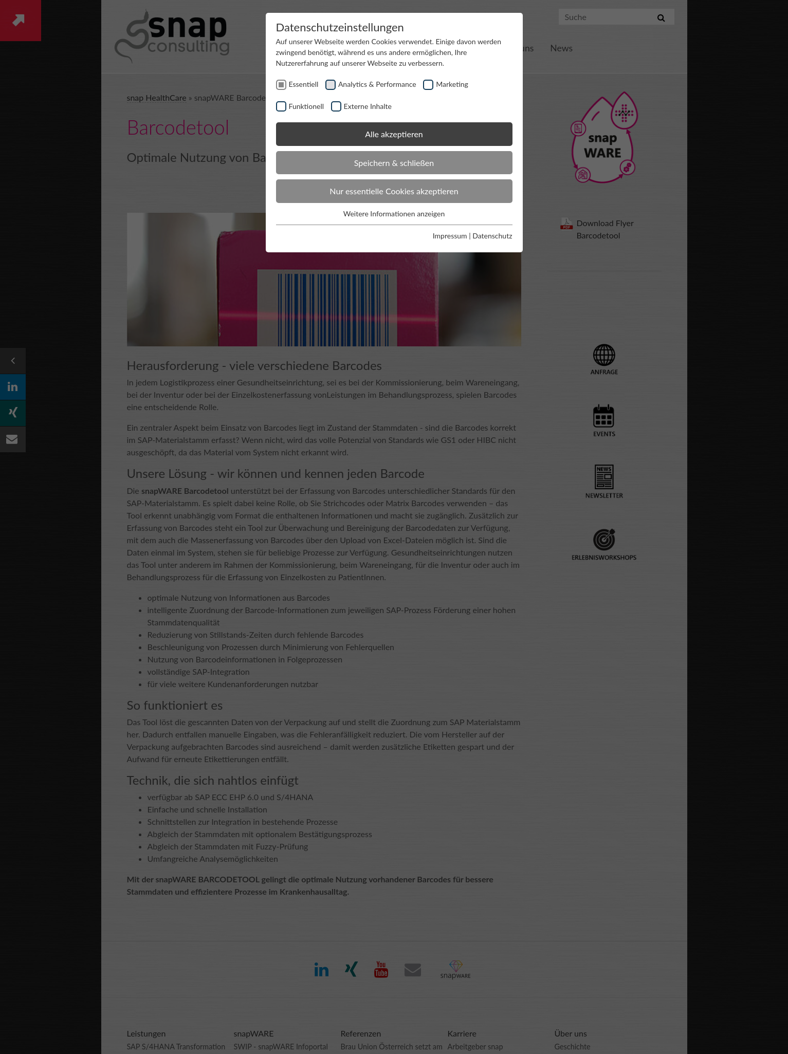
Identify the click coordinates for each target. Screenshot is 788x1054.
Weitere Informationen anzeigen (394, 213)
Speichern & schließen (394, 163)
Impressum (450, 235)
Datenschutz (492, 235)
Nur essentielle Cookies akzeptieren (393, 191)
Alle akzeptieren (394, 134)
